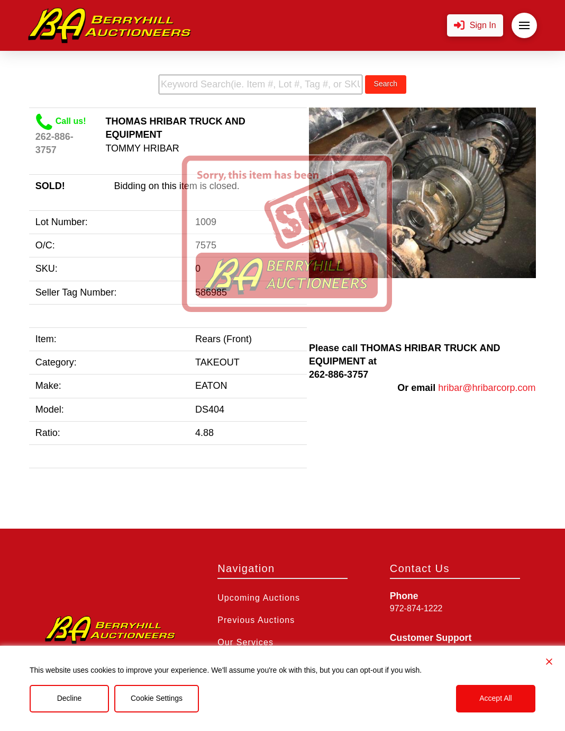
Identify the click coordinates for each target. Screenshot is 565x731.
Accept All (495, 698)
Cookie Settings (157, 698)
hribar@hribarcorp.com (486, 387)
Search (385, 83)
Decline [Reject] (69, 698)
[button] (475, 25)
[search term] (260, 84)
